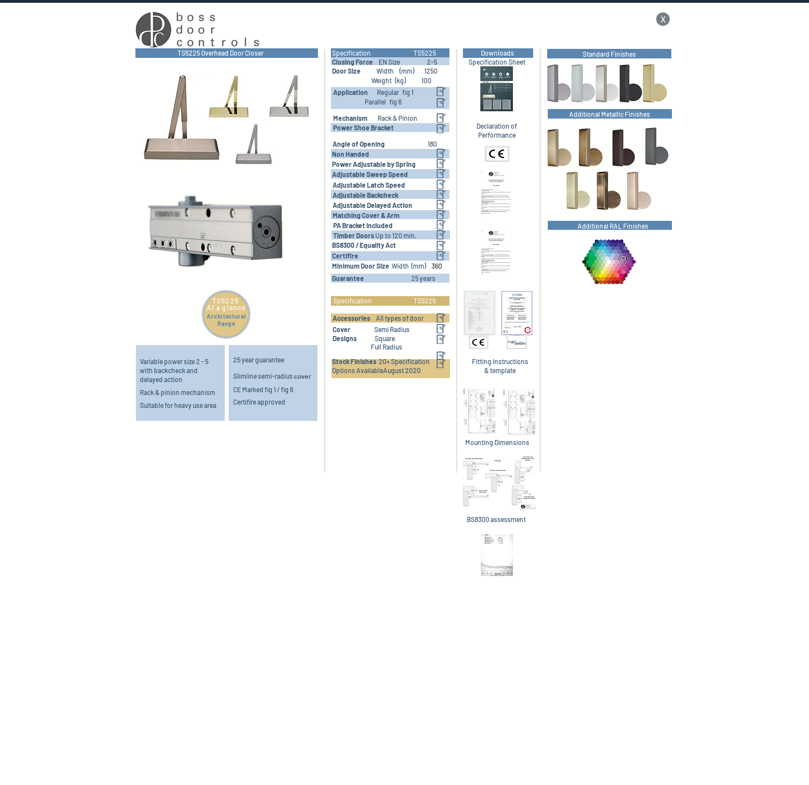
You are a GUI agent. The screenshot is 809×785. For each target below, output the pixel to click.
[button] (366, 215)
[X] (663, 19)
